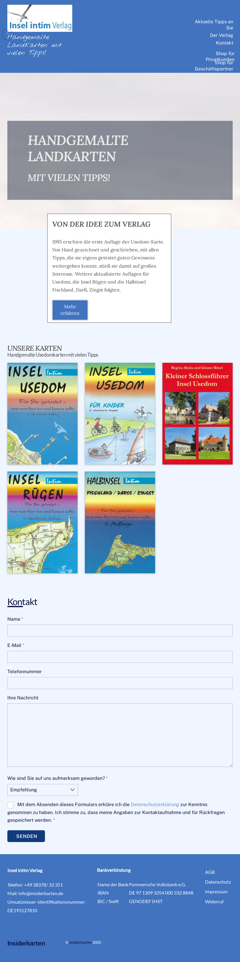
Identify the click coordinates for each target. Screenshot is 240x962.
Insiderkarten (80, 942)
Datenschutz (218, 881)
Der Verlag (221, 35)
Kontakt (224, 43)
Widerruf (214, 901)
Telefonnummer (24, 671)
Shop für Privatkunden (220, 56)
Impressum (216, 891)
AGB (210, 871)
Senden (26, 836)
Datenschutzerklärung (155, 804)
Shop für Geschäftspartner (214, 66)
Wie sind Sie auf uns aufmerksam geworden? (57, 778)
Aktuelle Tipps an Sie (214, 25)
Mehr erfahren (70, 310)
